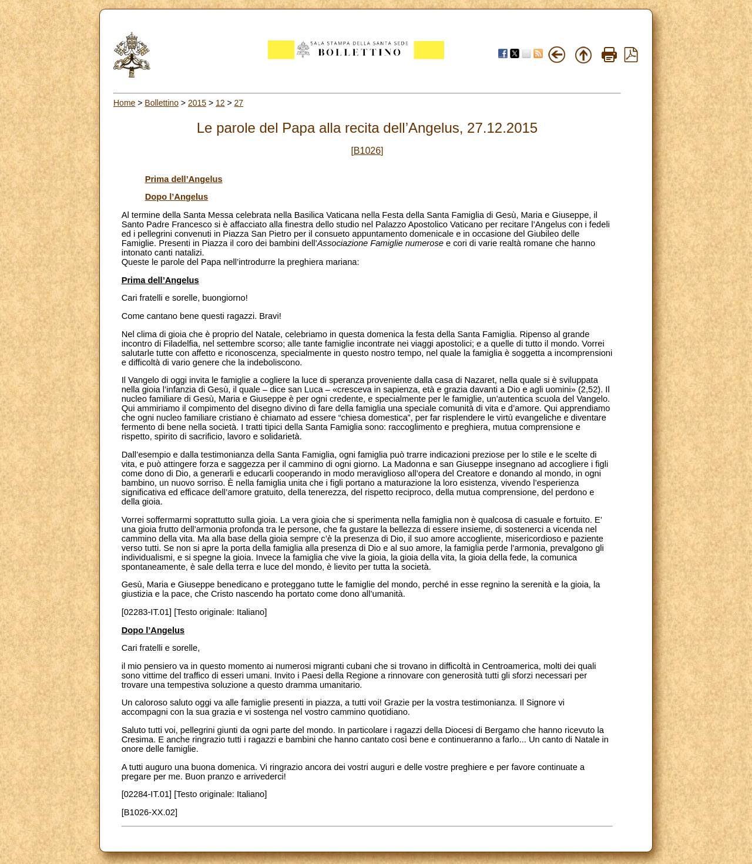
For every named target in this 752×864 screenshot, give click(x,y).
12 (220, 102)
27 (239, 102)
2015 (197, 102)
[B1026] (367, 151)
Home (124, 102)
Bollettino (162, 102)
